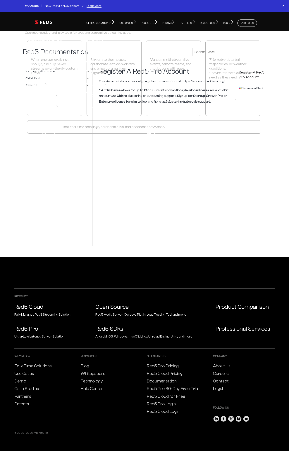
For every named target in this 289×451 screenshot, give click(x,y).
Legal (218, 387)
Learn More (94, 6)
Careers (221, 372)
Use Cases (24, 372)
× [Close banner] (283, 5)
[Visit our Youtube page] (246, 417)
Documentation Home (40, 70)
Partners (22, 395)
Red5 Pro (31, 84)
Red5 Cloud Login (163, 410)
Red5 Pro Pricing (163, 365)
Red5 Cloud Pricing (165, 372)
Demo (20, 380)
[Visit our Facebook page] (224, 417)
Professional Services (243, 328)
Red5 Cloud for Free (166, 395)
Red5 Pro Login (161, 403)
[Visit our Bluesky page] (238, 417)
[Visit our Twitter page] (231, 417)
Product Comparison (242, 306)
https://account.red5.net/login (204, 80)
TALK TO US (247, 22)
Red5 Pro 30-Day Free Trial (173, 387)
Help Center (92, 387)
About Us (221, 365)
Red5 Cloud (32, 77)
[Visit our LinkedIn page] (216, 417)
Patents (21, 403)
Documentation (162, 380)
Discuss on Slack (252, 87)
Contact (221, 380)
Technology (92, 380)
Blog (85, 365)
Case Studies (26, 387)
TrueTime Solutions (33, 365)
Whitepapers (93, 372)
